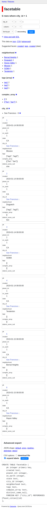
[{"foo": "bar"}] (10, 102)
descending (20, 32)
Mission (7, 66)
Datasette (13, 506)
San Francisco (12, 146)
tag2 (6, 85)
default (18, 448)
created (20, 46)
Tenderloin (8, 71)
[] (4, 99)
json (14, 42)
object (14, 451)
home (4, 2)
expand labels (11, 458)
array (24, 448)
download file (23, 455)
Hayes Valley (9, 63)
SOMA (7, 69)
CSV (19, 42)
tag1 (6, 82)
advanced (26, 42)
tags (26, 46)
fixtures (11, 2)
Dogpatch (8, 60)
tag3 (6, 88)
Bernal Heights (10, 57)
